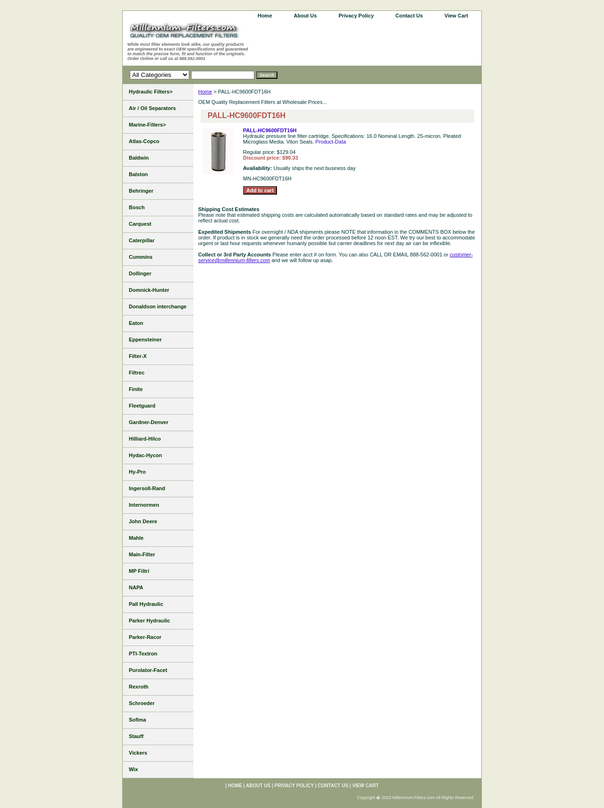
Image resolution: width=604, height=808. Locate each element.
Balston (138, 174)
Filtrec (136, 372)
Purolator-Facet (148, 670)
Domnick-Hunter (149, 290)
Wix (133, 769)
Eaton (136, 323)
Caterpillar (141, 240)
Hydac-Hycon (145, 455)
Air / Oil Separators (152, 108)
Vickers (138, 753)
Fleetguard (142, 405)
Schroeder (141, 703)
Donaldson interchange (157, 306)
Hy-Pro (137, 472)
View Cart (456, 15)
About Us (305, 15)
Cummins (140, 257)
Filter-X (138, 356)
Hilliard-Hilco (145, 439)
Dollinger (140, 273)
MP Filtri (139, 571)
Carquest (140, 224)
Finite (136, 389)
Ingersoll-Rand (147, 488)
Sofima (137, 720)
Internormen (144, 505)
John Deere (143, 521)
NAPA (136, 587)
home (265, 15)
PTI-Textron (143, 653)
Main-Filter (142, 554)
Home (205, 91)
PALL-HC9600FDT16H (270, 130)
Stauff (136, 736)
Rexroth (139, 686)
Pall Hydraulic (146, 604)
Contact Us (409, 15)
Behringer (141, 191)
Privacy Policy (356, 15)
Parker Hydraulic (149, 620)
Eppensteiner (145, 339)
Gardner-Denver (148, 422)
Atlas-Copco (144, 141)
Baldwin (139, 158)
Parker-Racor (145, 637)
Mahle (136, 538)
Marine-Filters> (147, 125)
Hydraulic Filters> (151, 91)
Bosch (137, 207)
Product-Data (330, 142)
